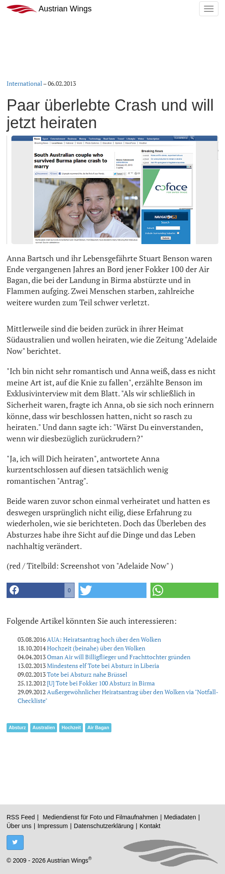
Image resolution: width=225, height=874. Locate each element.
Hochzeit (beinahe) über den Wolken (96, 648)
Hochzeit (71, 727)
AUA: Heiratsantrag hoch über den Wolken (104, 639)
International (24, 83)
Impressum (52, 825)
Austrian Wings (49, 9)
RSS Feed (21, 817)
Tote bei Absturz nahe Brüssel (87, 674)
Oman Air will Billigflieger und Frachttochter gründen (118, 657)
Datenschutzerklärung (103, 825)
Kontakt (149, 825)
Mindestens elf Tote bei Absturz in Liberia (103, 665)
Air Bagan (98, 727)
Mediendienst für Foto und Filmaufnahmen (100, 817)
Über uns (19, 825)
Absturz (17, 727)
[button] (41, 590)
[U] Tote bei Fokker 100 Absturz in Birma (101, 683)
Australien (43, 727)
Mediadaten (180, 817)
